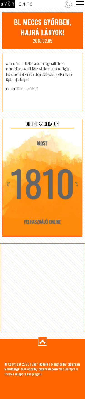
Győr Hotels (40, 363)
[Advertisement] (42, 287)
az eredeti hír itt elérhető (22, 88)
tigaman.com (48, 368)
